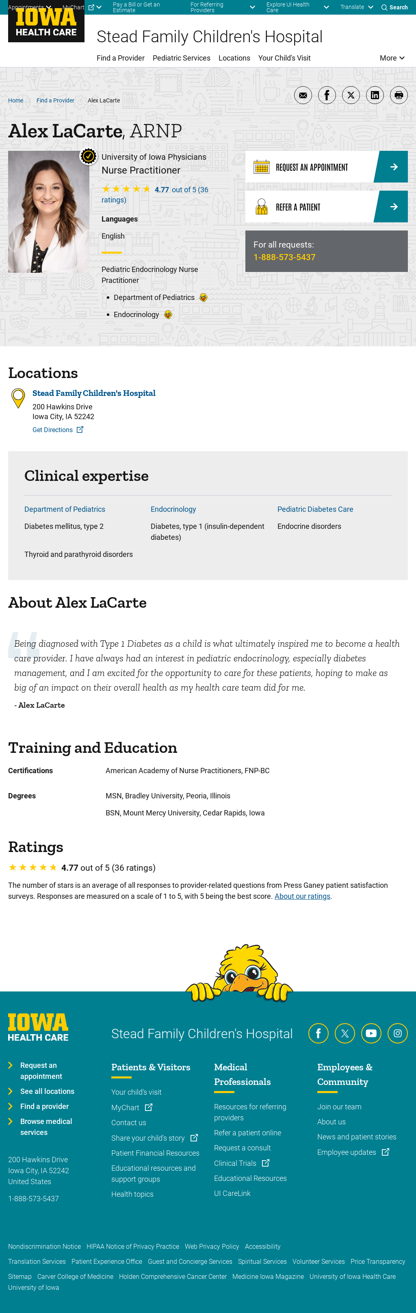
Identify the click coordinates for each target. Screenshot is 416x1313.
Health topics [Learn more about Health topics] (132, 1194)
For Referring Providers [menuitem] (207, 7)
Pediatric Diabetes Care (315, 509)
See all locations (47, 1091)
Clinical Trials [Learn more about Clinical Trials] (236, 1163)
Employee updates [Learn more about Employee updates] (347, 1152)
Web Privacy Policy (212, 1246)
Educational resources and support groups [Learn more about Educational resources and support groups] (153, 1173)
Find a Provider (55, 100)
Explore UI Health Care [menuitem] (288, 7)
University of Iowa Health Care (353, 1276)
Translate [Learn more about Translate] (352, 7)
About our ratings (302, 896)
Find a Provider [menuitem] (121, 58)
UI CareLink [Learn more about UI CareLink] (232, 1193)
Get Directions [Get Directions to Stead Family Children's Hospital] (52, 430)
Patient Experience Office (107, 1261)
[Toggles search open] (394, 7)
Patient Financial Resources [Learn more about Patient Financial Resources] (155, 1153)
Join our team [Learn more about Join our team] (339, 1106)
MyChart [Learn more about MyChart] (126, 1107)
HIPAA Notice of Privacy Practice (133, 1246)
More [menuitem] (388, 58)
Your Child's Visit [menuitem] (284, 58)
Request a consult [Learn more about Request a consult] (242, 1147)
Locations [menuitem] (234, 58)
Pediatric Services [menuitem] (181, 58)
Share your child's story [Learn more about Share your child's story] (148, 1138)
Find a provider (44, 1106)
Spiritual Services (262, 1261)
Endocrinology (173, 509)
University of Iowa (33, 1287)
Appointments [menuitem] (26, 7)
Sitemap (20, 1276)
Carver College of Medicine (75, 1276)
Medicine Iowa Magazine (268, 1276)
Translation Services (37, 1261)
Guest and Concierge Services (190, 1261)
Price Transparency (378, 1261)
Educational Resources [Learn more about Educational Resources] (250, 1178)
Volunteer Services (318, 1261)
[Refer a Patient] (326, 206)
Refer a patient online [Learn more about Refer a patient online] (247, 1132)
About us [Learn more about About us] (331, 1121)
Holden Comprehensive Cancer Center (173, 1276)
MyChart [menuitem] (73, 7)
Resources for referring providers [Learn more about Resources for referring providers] (250, 1112)
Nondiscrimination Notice (44, 1246)
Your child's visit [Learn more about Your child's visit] (136, 1092)
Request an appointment (41, 1070)
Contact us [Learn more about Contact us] (128, 1122)
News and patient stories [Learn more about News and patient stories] (356, 1137)
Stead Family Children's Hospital (94, 393)
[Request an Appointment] (326, 167)
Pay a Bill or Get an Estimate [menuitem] (136, 7)
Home (15, 100)
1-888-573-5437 (285, 257)
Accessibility (263, 1246)
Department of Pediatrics (64, 509)
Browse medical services (46, 1127)
